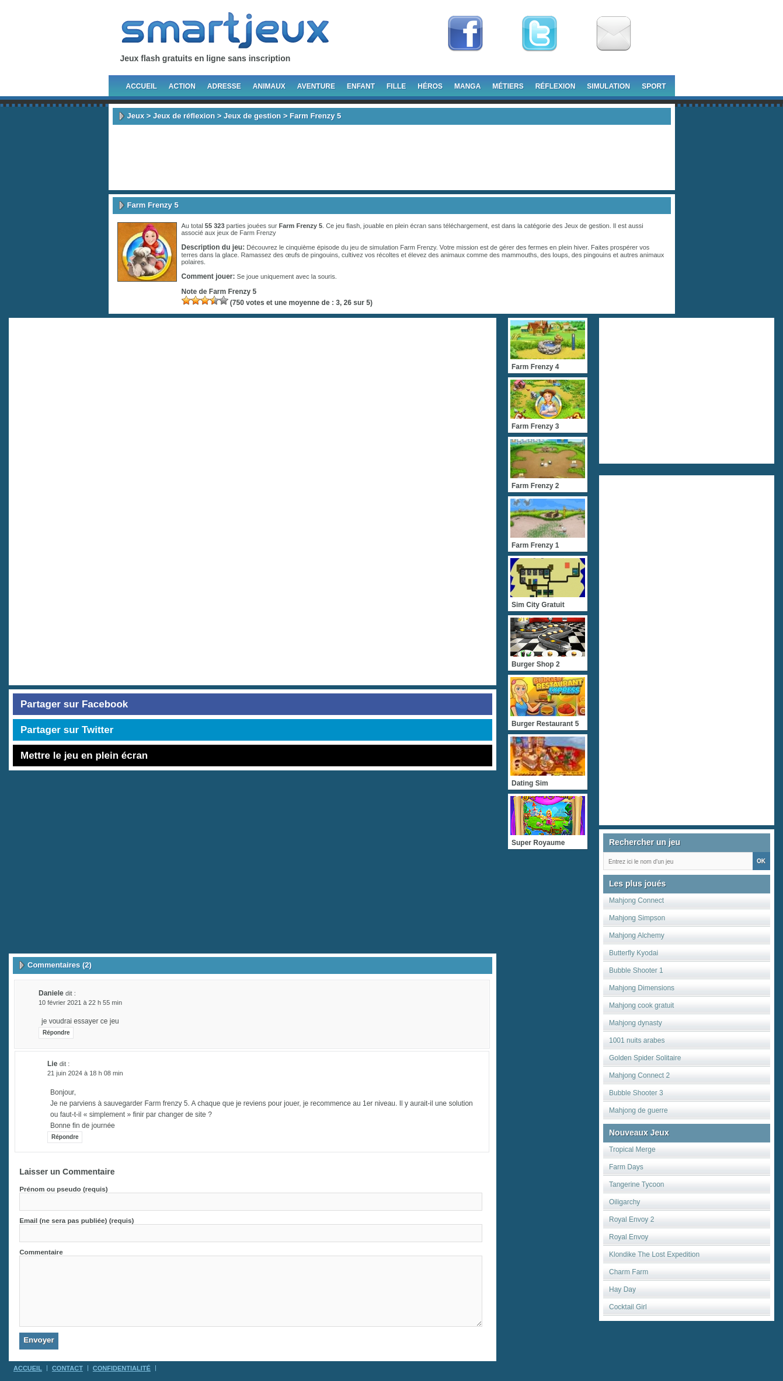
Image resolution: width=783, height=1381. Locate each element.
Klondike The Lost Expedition (654, 1254)
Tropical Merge (632, 1149)
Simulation (608, 86)
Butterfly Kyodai (633, 953)
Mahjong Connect (636, 900)
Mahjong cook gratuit (641, 1005)
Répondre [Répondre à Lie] (65, 1137)
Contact (67, 1368)
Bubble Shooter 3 (636, 1093)
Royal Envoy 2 (631, 1219)
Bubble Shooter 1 (636, 970)
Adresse (224, 86)
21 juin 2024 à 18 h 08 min (85, 1073)
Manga (467, 86)
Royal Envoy (628, 1237)
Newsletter (613, 33)
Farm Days (626, 1167)
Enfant (361, 86)
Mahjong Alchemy (636, 935)
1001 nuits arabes (636, 1040)
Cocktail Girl (628, 1307)
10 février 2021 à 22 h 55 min (80, 1002)
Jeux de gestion (252, 115)
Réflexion (555, 86)
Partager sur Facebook (74, 704)
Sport (654, 86)
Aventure (316, 86)
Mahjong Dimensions (641, 988)
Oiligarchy (624, 1202)
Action (182, 86)
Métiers (507, 86)
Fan (465, 33)
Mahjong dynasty (635, 1023)
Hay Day (622, 1289)
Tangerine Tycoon (636, 1184)
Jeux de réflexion (184, 115)
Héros (430, 86)
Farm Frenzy (257, 232)
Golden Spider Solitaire (645, 1058)
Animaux (269, 86)
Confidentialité (122, 1368)
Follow (539, 33)
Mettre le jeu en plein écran (84, 755)
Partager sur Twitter (66, 729)
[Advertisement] (391, 157)
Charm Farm (628, 1272)
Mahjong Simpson (637, 918)
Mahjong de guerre (638, 1110)
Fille (396, 86)
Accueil (141, 86)
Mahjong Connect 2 (639, 1075)
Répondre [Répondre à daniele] (56, 1032)
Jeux (136, 115)
